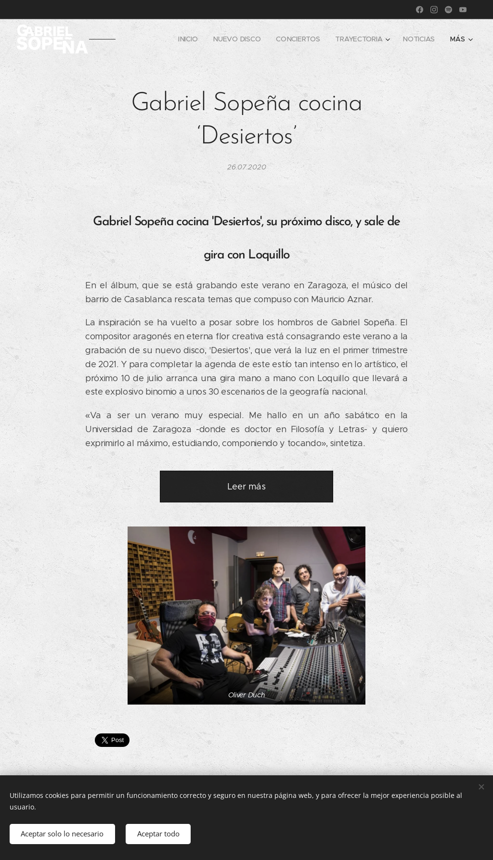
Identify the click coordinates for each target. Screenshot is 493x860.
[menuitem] (188, 39)
